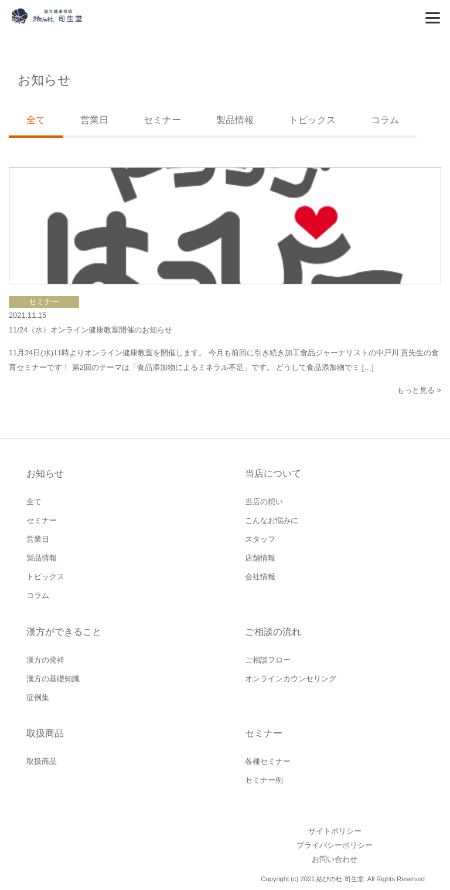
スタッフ (260, 539)
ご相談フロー (268, 659)
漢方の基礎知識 (53, 678)
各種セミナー (268, 761)
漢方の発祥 (45, 659)
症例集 (37, 697)
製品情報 (235, 120)
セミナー (162, 120)
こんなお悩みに (271, 520)
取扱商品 (41, 761)
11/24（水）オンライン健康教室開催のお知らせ (90, 329)
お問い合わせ (334, 859)
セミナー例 (264, 780)
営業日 (94, 120)
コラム (385, 120)
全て (34, 501)
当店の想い (264, 501)
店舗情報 (260, 557)
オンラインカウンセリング (290, 678)
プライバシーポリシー (334, 845)
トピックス (312, 120)
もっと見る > (419, 390)
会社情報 (260, 576)
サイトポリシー (335, 831)
